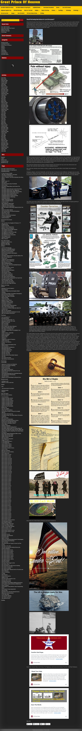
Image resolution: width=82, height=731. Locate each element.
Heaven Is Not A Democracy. (8, 226)
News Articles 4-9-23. (6, 488)
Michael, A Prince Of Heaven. (8, 228)
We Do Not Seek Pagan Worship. (9, 283)
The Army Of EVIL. (6, 271)
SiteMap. (42, 13)
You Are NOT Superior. (7, 595)
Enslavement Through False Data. (9, 421)
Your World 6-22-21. (6, 598)
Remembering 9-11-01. (6, 268)
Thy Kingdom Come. (6, 236)
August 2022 (4, 110)
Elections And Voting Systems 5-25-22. (10, 420)
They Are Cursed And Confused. (9, 215)
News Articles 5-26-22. (6, 491)
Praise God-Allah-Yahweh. (7, 525)
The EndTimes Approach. (7, 274)
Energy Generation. (6, 366)
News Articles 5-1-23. (6, 489)
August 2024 (4, 83)
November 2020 (4, 128)
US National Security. (6, 581)
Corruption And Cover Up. (7, 413)
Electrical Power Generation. (8, 294)
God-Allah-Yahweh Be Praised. (7, 7)
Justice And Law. (5, 340)
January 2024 (4, 88)
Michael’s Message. (18, 10)
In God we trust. (5, 202)
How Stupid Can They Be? (7, 369)
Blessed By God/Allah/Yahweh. (8, 249)
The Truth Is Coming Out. (7, 566)
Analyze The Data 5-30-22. (7, 402)
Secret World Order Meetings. (8, 540)
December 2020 (4, 127)
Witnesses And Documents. (8, 593)
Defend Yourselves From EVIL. (8, 250)
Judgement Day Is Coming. (7, 204)
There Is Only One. (6, 213)
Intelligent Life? (5, 381)
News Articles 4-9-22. (6, 487)
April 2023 (3, 100)
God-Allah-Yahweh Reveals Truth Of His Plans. (12, 189)
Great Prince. (4, 258)
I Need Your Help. (5, 298)
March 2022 (3, 117)
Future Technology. (6, 368)
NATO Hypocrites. (5, 453)
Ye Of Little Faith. (5, 594)
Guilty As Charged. (6, 334)
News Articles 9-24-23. (6, 517)
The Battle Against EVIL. (7, 349)
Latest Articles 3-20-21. (7, 444)
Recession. (4, 532)
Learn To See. (5, 449)
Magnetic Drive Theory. (7, 300)
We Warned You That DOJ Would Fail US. (11, 591)
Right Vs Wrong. (5, 538)
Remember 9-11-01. (6, 534)
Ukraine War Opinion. (6, 576)
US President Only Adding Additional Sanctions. (12, 582)
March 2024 (3, 85)
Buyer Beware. (5, 289)
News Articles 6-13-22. (6, 495)
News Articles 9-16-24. (6, 514)
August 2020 (4, 132)
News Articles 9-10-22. (6, 513)
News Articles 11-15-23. (7, 467)
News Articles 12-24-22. (7, 472)
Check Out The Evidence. (7, 410)
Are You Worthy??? (6, 317)
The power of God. (6, 212)
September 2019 (4, 147)
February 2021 (4, 124)
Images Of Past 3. (5, 440)
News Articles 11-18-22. (7, 468)
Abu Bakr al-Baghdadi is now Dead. (9, 174)
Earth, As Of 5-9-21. (6, 322)
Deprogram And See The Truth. (8, 321)
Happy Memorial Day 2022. (7, 434)
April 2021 (3, 122)
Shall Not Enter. (5, 345)
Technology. (68, 10)
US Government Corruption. (8, 388)
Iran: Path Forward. (67, 7)
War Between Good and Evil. (8, 359)
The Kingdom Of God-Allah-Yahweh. (9, 229)
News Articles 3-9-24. (6, 483)
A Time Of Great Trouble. (7, 173)
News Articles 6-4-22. (6, 504)
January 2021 (4, 126)
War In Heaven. (5, 238)
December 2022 (4, 105)
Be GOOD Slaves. (5, 318)
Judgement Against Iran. (6, 10)
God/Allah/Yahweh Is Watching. (8, 196)
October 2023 (4, 92)
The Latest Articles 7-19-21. (8, 556)
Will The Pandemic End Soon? (8, 313)
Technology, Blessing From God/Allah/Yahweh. (12, 373)
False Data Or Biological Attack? (9, 423)
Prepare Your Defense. (6, 342)
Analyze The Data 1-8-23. (7, 399)
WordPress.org (4, 162)
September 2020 (4, 131)
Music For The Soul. (28, 10)
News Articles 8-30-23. (6, 509)
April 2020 (3, 138)
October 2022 (4, 107)
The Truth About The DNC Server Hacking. (11, 565)
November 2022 (4, 106)
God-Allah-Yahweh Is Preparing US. (23, 7)
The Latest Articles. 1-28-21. (8, 559)
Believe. (3, 179)
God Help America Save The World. (9, 183)
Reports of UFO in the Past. (8, 382)
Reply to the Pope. (45, 10)
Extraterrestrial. (4, 13)
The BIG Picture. (5, 376)
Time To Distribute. (6, 572)
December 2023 (4, 89)
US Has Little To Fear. (6, 579)
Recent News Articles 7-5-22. (8, 531)
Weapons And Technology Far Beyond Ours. (11, 377)
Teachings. (60, 10)
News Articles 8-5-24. (6, 512)
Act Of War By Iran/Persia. (7, 175)
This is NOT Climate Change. (8, 306)
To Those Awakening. (6, 216)
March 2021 (3, 123)
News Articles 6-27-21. (6, 501)
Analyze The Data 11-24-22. (7, 400)
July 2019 (3, 149)
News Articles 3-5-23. (6, 481)
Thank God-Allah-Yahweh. (7, 209)
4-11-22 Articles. (5, 396)
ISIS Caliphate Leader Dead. (8, 203)
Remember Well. (5, 536)
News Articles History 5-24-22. (8, 519)
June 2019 (3, 151)
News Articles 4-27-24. (6, 485)
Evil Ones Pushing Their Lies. (8, 327)
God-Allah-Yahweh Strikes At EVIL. (9, 194)
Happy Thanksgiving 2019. (7, 199)
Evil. (3, 386)
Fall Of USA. (4, 182)
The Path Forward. (6, 560)
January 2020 (4, 141)
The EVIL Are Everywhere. (7, 275)
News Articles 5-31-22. (6, 493)
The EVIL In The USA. (6, 546)
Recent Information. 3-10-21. (8, 267)
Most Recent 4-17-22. (6, 262)
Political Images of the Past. (8, 523)
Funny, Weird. (5, 424)
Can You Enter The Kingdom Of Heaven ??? (11, 223)
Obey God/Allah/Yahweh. (7, 263)
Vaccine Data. (5, 590)
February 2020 (4, 140)
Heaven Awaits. (5, 297)
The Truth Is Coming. (6, 568)
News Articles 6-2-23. (6, 498)
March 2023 (3, 101)
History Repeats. (5, 335)
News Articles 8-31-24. (6, 510)
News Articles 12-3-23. (6, 474)
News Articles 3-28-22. (6, 479)
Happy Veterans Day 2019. (7, 436)
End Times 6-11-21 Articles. (8, 251)
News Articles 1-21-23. (6, 454)
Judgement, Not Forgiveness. (8, 206)
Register (3, 157)
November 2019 (4, 144)
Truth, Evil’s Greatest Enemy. (8, 281)
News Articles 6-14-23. (6, 496)
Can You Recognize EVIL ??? (8, 319)
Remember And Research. (7, 535)
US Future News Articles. (32, 13)
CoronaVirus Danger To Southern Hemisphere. (12, 293)
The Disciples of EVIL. (6, 272)
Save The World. (21, 13)
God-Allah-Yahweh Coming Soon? (9, 427)
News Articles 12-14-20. (7, 471)
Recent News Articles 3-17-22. (8, 530)
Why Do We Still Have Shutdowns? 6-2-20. (11, 311)
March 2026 (3, 79)
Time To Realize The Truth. (7, 280)
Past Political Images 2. (7, 522)
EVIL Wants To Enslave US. (7, 328)
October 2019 (4, 145)
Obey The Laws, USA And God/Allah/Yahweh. (11, 264)
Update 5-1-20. (5, 577)
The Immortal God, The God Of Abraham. (11, 211)
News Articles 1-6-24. (6, 457)
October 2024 (4, 81)
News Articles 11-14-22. (7, 466)
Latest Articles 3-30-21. (7, 445)
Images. (13, 13)
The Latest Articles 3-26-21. (8, 551)
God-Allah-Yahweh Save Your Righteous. (10, 190)
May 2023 (3, 98)
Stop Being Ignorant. (6, 348)
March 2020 (3, 139)
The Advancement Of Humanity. (8, 374)
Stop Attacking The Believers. (8, 347)
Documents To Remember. (7, 419)
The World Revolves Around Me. (9, 234)
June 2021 (3, 119)
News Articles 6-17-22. (6, 497)
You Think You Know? (6, 596)
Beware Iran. (4, 407)
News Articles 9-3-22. (6, 518)
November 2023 (4, 90)
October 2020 (4, 130)
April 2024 (3, 84)
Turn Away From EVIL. (6, 357)
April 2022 (3, 115)
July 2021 (3, 118)
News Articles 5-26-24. (6, 492)
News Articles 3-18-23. (6, 478)
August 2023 (4, 94)
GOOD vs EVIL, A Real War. (8, 332)
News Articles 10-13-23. (7, 459)
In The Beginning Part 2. (7, 441)
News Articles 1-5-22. (6, 455)
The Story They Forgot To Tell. (8, 562)
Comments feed (4, 161)
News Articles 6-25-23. (6, 500)
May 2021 (3, 121)
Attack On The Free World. (7, 406)
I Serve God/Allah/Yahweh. (7, 200)
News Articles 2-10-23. (6, 475)
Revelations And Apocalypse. (8, 270)
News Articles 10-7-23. (6, 464)
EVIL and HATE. (5, 325)
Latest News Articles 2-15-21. (8, 447)
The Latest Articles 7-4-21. (7, 557)
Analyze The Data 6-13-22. (7, 403)
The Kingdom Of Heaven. (7, 230)
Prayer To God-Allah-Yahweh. (8, 526)
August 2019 (4, 148)
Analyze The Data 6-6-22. (7, 404)
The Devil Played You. (6, 351)
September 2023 (4, 93)
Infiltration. (4, 338)
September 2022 (4, 109)
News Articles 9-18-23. (6, 515)
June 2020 (3, 135)
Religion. (37, 10)
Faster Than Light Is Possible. (8, 296)
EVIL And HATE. (5, 323)
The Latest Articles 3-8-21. (7, 552)
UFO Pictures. (5, 574)
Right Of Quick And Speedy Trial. (9, 344)
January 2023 (4, 104)
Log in (2, 158)
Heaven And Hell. (5, 225)
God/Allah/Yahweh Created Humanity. (10, 195)
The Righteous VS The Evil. (8, 233)
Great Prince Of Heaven (20, 2)
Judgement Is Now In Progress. (8, 339)
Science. (53, 10)
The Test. (4, 356)
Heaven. (58, 7)
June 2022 (3, 113)
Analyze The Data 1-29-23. (7, 398)
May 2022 (3, 114)
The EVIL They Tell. (6, 353)
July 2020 (3, 134)
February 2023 (4, 102)
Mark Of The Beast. (6, 450)
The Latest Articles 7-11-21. (8, 555)
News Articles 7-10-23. (6, 506)
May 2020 (3, 136)
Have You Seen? (5, 437)
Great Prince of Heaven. (6, 45)
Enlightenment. (5, 224)
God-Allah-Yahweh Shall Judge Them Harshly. (12, 191)
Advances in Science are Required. (9, 364)
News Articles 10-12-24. (7, 458)
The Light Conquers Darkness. (8, 276)
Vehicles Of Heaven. (6, 237)
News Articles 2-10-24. (6, 476)
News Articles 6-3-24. (6, 502)
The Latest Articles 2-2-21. (7, 549)
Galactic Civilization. (6, 425)
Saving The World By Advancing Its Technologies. (12, 539)
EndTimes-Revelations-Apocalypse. (9, 253)
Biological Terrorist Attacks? (8, 288)
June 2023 (3, 97)
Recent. (3, 343)
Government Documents (48, 7)
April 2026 (3, 77)
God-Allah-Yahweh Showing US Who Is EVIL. (11, 433)
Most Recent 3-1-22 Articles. (8, 451)
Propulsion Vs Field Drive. (7, 302)
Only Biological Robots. (7, 521)
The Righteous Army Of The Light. (9, 232)
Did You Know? (5, 417)
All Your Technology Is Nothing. (8, 365)
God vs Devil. (5, 254)
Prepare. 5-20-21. (5, 266)
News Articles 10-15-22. (7, 461)
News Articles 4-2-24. (6, 484)
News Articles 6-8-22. (6, 505)
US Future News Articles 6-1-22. (8, 578)
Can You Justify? (5, 408)
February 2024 (4, 87)
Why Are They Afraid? (6, 310)
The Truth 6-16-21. (6, 564)
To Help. (3, 573)
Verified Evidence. (6, 217)
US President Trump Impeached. (9, 589)
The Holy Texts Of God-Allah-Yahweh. (10, 355)
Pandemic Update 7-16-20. (7, 301)
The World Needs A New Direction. (9, 305)
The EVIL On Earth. (6, 352)
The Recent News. (6, 561)
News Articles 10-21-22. (7, 462)
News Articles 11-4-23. (6, 470)
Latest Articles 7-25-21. (7, 446)
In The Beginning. (5, 442)
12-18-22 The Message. (7, 247)
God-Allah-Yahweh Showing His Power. (10, 192)
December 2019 (4, 143)
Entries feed (4, 159)
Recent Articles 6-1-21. (7, 529)
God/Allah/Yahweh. (36, 7)
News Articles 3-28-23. (6, 480)
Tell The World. (5, 542)
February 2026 (4, 80)
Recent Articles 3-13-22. (7, 527)
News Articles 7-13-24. (6, 508)
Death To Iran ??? (5, 181)
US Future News (4, 54)
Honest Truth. (5, 336)
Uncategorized (4, 53)
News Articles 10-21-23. (7, 463)
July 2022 (3, 111)
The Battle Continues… (7, 304)
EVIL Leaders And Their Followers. (9, 326)
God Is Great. (4, 185)
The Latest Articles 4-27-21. (8, 553)
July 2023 (3, 96)
